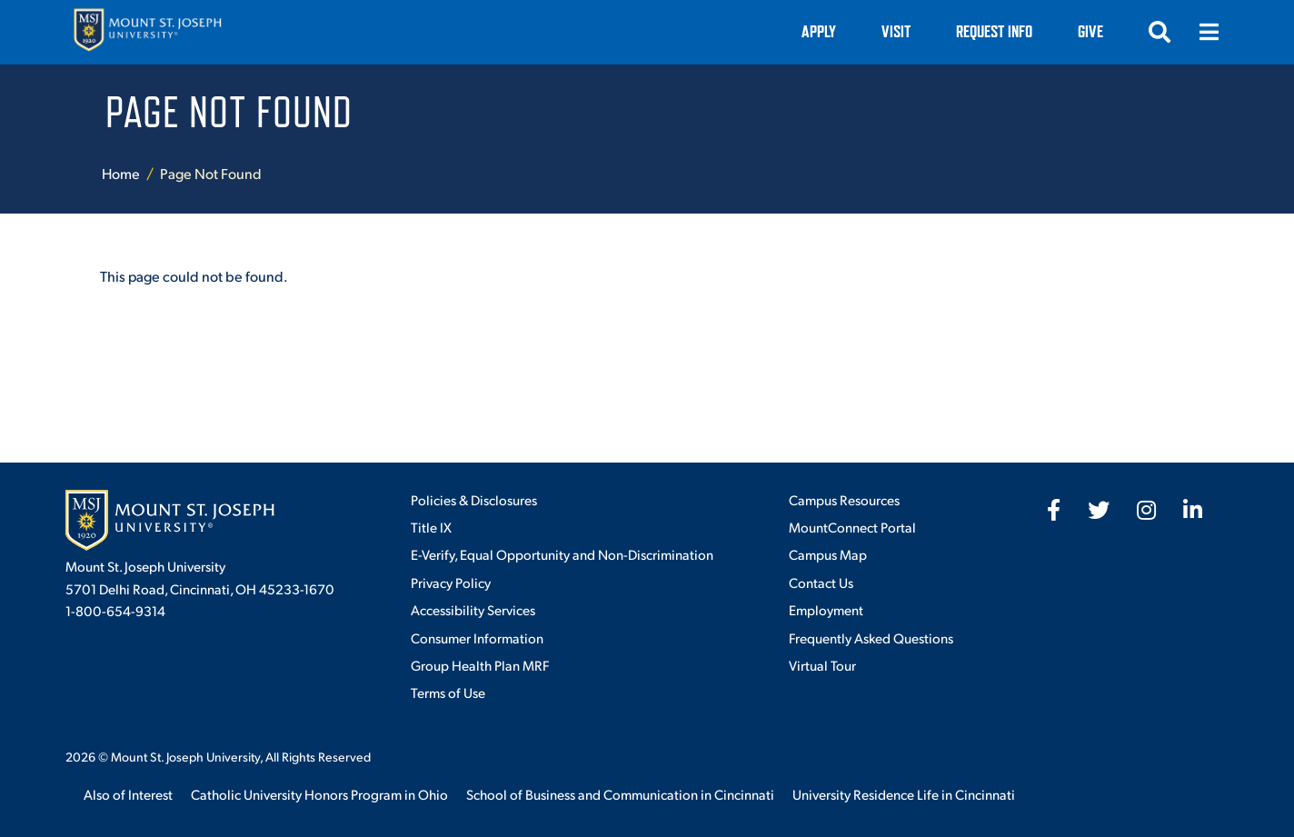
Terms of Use (448, 692)
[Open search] (1160, 32)
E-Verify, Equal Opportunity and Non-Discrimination (562, 554)
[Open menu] (1209, 32)
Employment (826, 609)
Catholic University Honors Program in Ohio (319, 793)
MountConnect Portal (852, 526)
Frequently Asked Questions (871, 637)
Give (1090, 31)
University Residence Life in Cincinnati (903, 793)
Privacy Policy (451, 582)
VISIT (896, 31)
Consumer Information (477, 637)
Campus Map (828, 554)
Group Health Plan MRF (480, 664)
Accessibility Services (473, 609)
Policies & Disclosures (474, 499)
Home (121, 173)
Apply (818, 31)
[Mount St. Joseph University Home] (147, 32)
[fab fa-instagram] (1146, 510)
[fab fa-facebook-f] (1053, 510)
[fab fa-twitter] (1099, 510)
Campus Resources (844, 499)
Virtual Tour (822, 664)
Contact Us (821, 582)
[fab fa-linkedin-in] (1192, 510)
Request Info (994, 31)
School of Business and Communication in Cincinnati (620, 793)
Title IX (431, 526)
